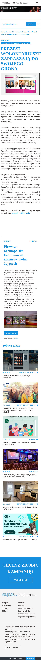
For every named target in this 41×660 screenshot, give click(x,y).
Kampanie (15, 338)
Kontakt (21, 602)
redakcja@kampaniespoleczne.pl (17, 632)
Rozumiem (30, 658)
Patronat (21, 605)
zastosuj (31, 24)
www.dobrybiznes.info (21, 213)
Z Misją (4, 611)
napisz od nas (12, 647)
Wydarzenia (6, 605)
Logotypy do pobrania (26, 617)
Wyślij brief (20, 579)
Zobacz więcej (11, 333)
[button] (37, 3)
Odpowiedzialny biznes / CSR (18, 43)
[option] (20, 84)
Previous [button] (7, 84)
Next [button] (34, 84)
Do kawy (5, 608)
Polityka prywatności (26, 614)
